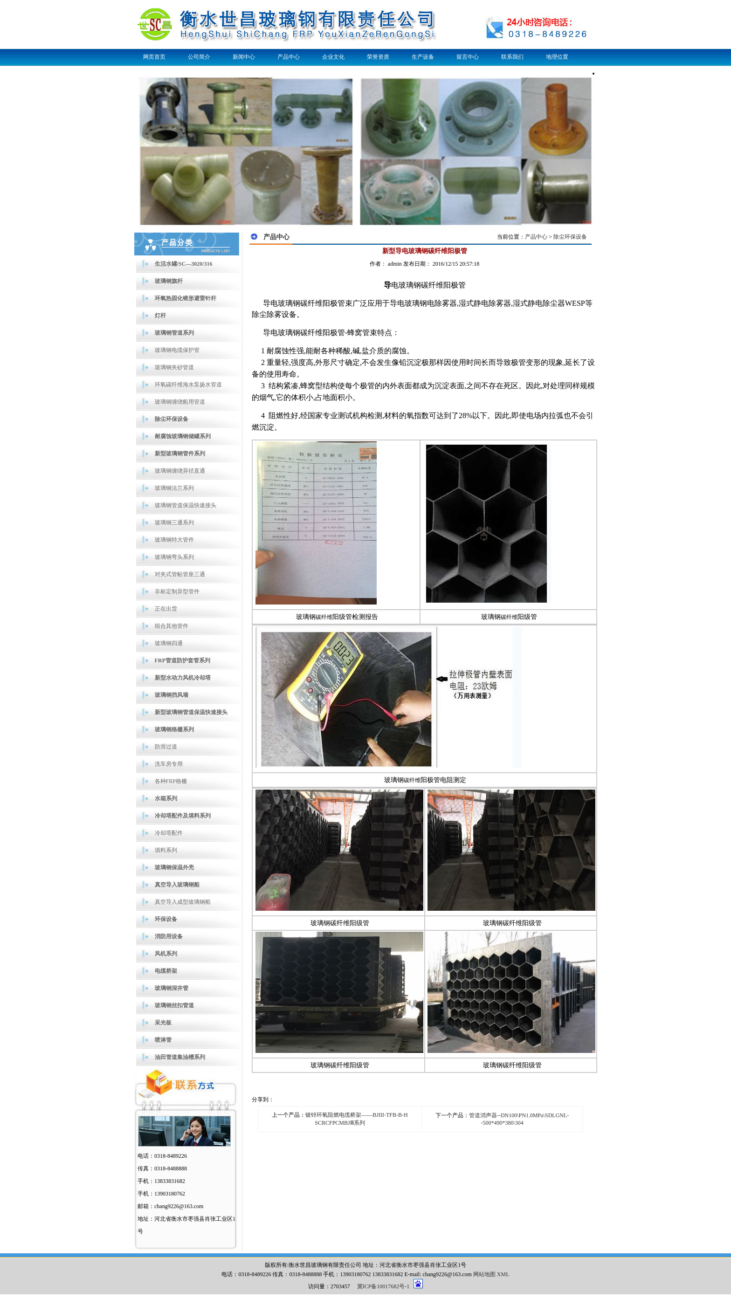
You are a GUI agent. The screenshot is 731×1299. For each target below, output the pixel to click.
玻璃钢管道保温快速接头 (185, 505)
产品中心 (288, 57)
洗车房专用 (169, 764)
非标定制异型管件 (177, 591)
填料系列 (166, 850)
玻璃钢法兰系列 (174, 488)
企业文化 (333, 57)
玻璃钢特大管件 (174, 539)
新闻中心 (244, 57)
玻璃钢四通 (169, 643)
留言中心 (467, 57)
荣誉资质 (378, 57)
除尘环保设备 (570, 237)
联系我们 (512, 57)
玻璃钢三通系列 (174, 522)
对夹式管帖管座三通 (180, 574)
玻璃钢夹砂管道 (174, 367)
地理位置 (557, 57)
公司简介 (199, 57)
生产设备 (423, 57)
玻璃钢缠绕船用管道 (180, 402)
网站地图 (484, 1274)
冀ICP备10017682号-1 (383, 1286)
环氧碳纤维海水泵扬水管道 (188, 384)
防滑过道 (166, 746)
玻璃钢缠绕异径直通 (180, 470)
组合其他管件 (171, 626)
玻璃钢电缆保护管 (177, 350)
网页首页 (154, 57)
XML (503, 1274)
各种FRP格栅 (171, 781)
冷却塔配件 (169, 833)
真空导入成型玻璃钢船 (183, 902)
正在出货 (166, 608)
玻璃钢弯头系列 (174, 557)
